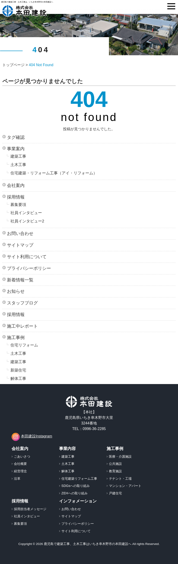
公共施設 (115, 464)
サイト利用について (27, 256)
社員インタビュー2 (27, 221)
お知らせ (16, 291)
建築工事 (18, 156)
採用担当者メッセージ (30, 509)
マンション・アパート (125, 486)
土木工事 (18, 164)
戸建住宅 (115, 493)
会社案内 (16, 185)
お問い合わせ (20, 233)
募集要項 (18, 204)
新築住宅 (18, 370)
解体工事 (18, 378)
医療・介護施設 (120, 456)
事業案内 (16, 148)
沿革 (17, 478)
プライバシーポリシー (29, 268)
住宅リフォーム (24, 345)
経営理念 (20, 471)
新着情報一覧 (20, 279)
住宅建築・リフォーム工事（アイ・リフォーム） (53, 173)
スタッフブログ (22, 302)
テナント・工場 (120, 478)
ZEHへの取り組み (74, 493)
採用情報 (16, 197)
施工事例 (16, 337)
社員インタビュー (26, 212)
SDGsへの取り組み (75, 486)
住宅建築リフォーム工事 (79, 478)
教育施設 (115, 471)
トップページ (13, 65)
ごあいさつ (22, 456)
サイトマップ (20, 245)
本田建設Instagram (32, 437)
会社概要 (20, 464)
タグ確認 (16, 137)
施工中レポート (22, 326)
